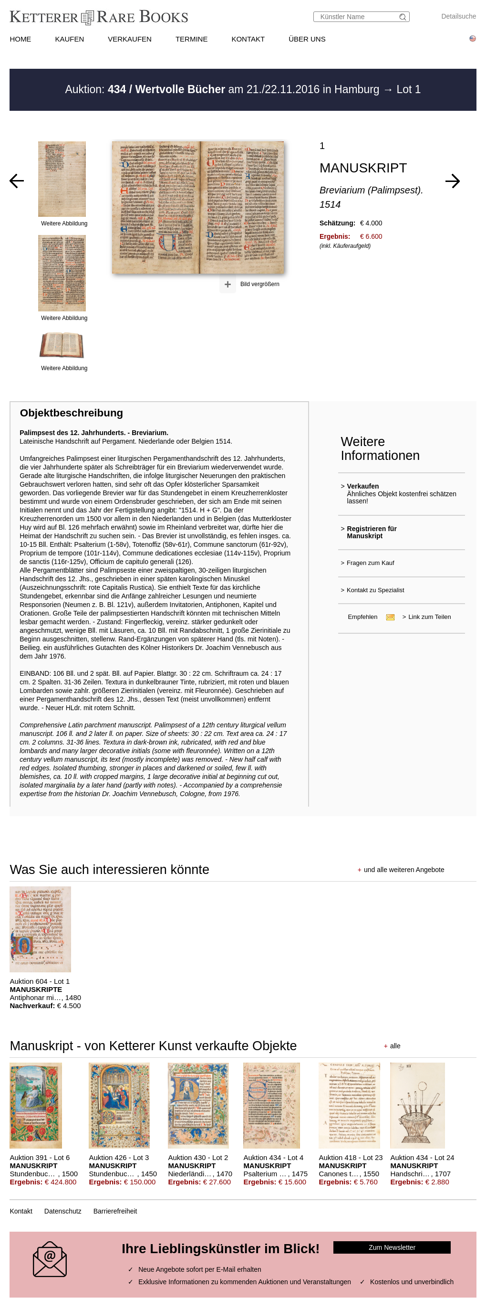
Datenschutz (63, 1211)
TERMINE (192, 39)
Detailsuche (458, 16)
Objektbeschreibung (71, 413)
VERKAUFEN (130, 39)
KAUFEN (69, 39)
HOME (20, 39)
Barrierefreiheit (115, 1211)
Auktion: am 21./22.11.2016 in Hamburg (224, 89)
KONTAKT (248, 39)
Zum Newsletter (392, 1247)
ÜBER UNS (307, 39)
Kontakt (21, 1211)
